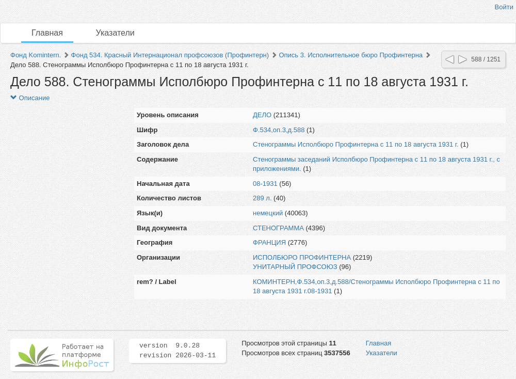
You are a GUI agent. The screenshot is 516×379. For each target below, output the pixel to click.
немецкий (268, 213)
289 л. (262, 198)
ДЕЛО (262, 115)
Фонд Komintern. (35, 55)
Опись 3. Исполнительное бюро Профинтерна (351, 55)
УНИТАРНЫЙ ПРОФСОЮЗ (295, 267)
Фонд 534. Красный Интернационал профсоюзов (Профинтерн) (170, 55)
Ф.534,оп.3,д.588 (278, 130)
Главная (47, 32)
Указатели (115, 32)
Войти (504, 7)
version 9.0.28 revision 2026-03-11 (177, 350)
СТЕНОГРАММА (278, 228)
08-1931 (265, 183)
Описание (30, 98)
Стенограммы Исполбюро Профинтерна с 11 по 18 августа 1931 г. (356, 144)
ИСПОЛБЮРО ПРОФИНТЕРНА (302, 257)
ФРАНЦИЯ (269, 242)
